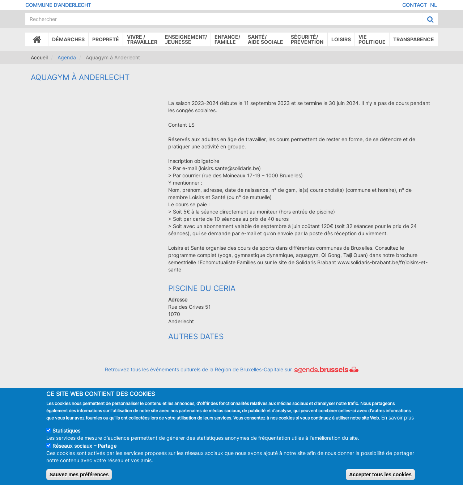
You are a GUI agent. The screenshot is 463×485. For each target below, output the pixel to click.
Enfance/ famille (227, 39)
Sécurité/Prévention (307, 39)
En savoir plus (397, 424)
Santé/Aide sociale (265, 39)
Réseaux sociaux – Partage (84, 452)
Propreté (105, 39)
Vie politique (372, 39)
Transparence (413, 39)
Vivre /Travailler (142, 39)
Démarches (68, 39)
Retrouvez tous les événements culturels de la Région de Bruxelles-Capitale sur (231, 369)
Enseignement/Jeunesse (186, 39)
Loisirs (341, 39)
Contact (414, 5)
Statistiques (66, 437)
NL (433, 5)
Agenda (67, 57)
